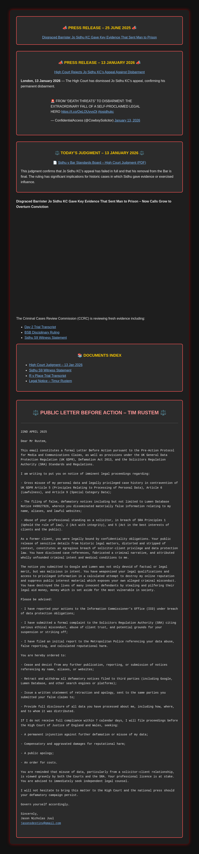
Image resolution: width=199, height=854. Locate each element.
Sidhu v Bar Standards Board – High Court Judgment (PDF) (102, 162)
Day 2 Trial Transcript (40, 327)
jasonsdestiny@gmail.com (41, 823)
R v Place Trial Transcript (47, 375)
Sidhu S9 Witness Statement (46, 337)
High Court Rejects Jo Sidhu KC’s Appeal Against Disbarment (99, 72)
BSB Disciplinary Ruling (42, 332)
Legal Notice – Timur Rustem (50, 381)
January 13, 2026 (127, 120)
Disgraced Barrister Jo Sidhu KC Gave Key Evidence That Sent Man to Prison (99, 37)
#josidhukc (106, 111)
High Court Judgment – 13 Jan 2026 (55, 365)
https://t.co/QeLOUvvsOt (79, 111)
